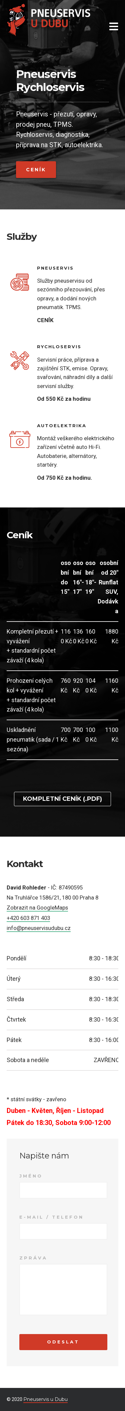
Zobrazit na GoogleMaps (37, 907)
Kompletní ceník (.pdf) (62, 799)
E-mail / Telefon (51, 1217)
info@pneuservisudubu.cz (39, 928)
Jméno (31, 1176)
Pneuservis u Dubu (45, 1399)
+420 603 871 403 (28, 918)
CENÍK (45, 320)
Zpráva (33, 1257)
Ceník (36, 170)
